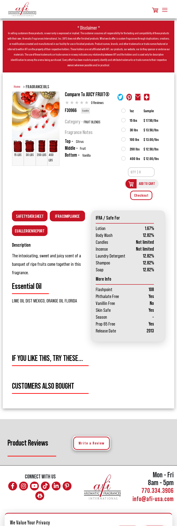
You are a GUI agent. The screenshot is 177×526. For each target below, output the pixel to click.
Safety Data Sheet (30, 216)
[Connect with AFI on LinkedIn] (56, 486)
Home (17, 86)
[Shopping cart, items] (154, 9)
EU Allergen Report (29, 230)
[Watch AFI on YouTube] (34, 486)
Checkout (141, 195)
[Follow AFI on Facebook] (12, 486)
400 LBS (53, 151)
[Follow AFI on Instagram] (23, 486)
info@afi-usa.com (153, 499)
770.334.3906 (157, 491)
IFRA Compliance (67, 216)
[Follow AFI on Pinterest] (67, 486)
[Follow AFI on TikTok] (45, 486)
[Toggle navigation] (164, 9)
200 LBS (41, 148)
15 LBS (18, 148)
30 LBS (29, 148)
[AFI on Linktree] (39, 495)
